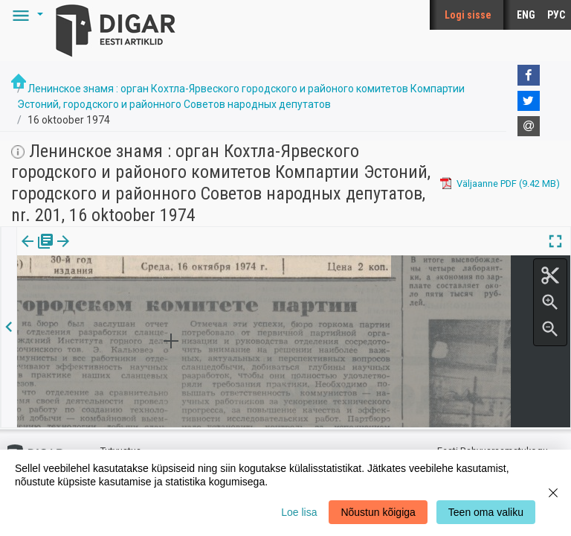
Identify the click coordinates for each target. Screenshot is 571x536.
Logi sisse (468, 15)
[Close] (553, 493)
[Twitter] (528, 101)
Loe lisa (299, 512)
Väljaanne (37, 252)
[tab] (37, 252)
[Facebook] (528, 75)
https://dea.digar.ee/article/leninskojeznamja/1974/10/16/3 (146, 293)
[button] (25, 15)
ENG (526, 15)
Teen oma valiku (485, 512)
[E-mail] (528, 126)
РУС (556, 15)
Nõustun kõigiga (378, 512)
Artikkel (104, 252)
